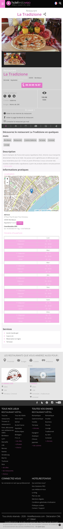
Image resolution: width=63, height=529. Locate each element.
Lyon (3, 439)
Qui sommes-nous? (39, 483)
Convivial (51, 140)
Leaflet (37, 210)
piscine (47, 425)
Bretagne (18, 435)
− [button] (7, 183)
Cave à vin (9, 336)
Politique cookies (38, 505)
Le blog (34, 492)
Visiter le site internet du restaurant (18, 113)
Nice (3, 464)
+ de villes (5, 467)
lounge (48, 428)
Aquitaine (14, 80)
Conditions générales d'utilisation (44, 502)
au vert (48, 435)
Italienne (13, 100)
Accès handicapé (12, 333)
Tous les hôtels (20, 415)
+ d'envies (35, 428)
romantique (36, 415)
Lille (3, 445)
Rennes (4, 448)
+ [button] (7, 179)
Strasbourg (5, 455)
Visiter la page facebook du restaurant (18, 117)
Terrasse (42, 140)
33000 (31, 78)
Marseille (5, 442)
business (48, 422)
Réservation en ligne (13, 339)
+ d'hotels (18, 444)
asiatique (35, 436)
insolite (34, 422)
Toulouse (5, 461)
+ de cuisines (36, 445)
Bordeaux (37, 78)
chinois (34, 439)
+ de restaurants (7, 471)
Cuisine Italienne (30, 140)
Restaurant (18, 140)
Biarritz (4, 458)
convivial (48, 438)
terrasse (35, 425)
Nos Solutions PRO (38, 486)
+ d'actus (5, 474)
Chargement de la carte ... (31, 193)
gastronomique (37, 419)
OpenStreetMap (46, 210)
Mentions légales (38, 499)
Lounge (6, 145)
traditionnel (49, 431)
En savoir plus (40, 527)
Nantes (4, 451)
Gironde (6, 80)
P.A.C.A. (17, 438)
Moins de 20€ (14, 104)
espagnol (35, 433)
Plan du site (36, 496)
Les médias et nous (39, 489)
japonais (35, 442)
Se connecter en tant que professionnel (16, 483)
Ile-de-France (19, 425)
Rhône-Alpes (19, 431)
